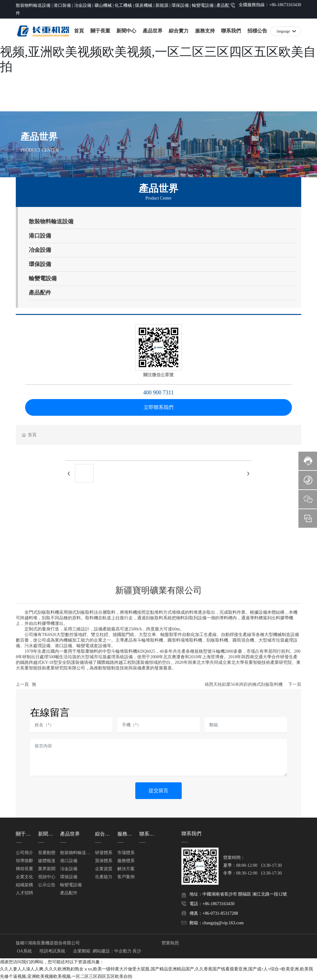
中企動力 (123, 951)
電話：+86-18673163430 (212, 903)
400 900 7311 (158, 392)
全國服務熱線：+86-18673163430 (270, 4)
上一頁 (22, 684)
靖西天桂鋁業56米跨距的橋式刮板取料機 (244, 684)
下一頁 (294, 684)
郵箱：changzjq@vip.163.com (216, 923)
